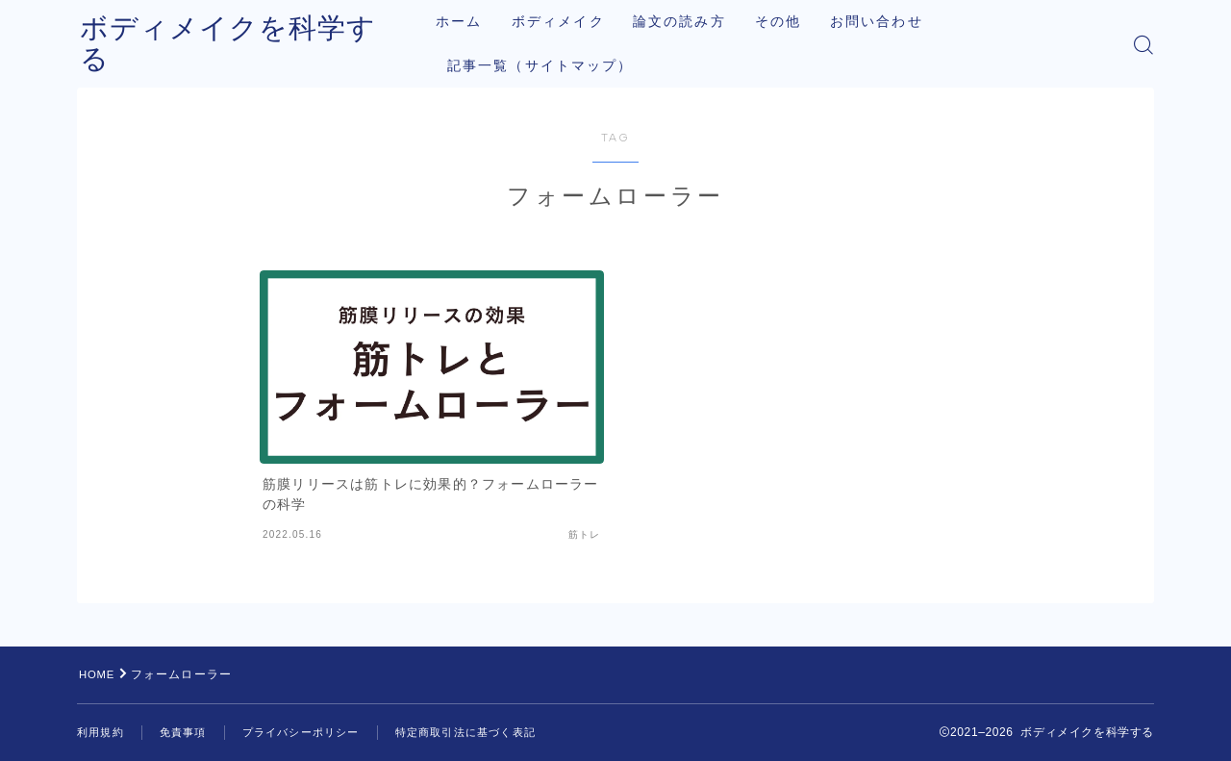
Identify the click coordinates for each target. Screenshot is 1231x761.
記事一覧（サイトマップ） (559, 66)
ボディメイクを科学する (248, 45)
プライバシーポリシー (313, 732)
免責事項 (188, 732)
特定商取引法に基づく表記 (489, 732)
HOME (98, 674)
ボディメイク (576, 21)
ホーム (478, 21)
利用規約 (102, 732)
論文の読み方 (698, 21)
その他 (797, 21)
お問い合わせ (895, 21)
